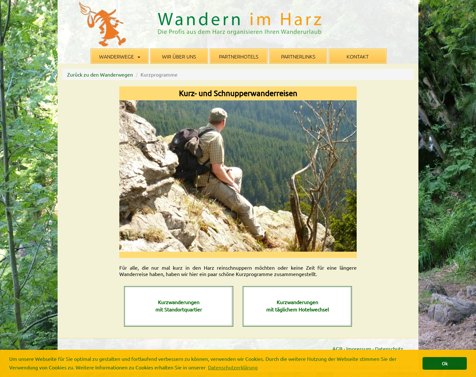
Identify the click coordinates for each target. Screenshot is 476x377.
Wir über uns (179, 56)
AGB (337, 348)
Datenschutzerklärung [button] (233, 367)
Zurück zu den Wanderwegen (100, 74)
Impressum (358, 348)
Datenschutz (389, 348)
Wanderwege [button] (119, 56)
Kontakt (358, 56)
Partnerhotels (238, 56)
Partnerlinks (298, 56)
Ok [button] (445, 363)
